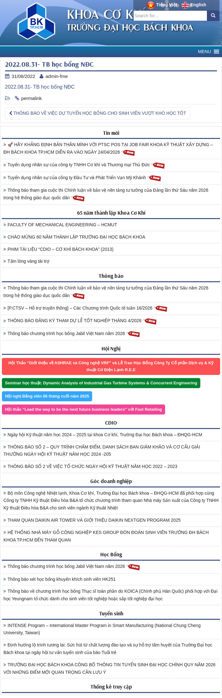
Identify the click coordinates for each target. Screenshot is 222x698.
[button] (204, 51)
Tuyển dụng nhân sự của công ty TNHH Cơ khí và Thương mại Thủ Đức (84, 165)
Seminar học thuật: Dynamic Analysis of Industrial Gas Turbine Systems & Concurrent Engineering (101, 383)
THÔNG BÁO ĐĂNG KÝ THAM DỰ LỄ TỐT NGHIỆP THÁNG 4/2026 (80, 321)
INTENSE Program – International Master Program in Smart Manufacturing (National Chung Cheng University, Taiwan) (102, 629)
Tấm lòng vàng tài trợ (26, 261)
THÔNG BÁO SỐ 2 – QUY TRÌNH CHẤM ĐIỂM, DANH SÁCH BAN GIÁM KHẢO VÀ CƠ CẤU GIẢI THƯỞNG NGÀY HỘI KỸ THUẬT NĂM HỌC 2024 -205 (101, 450)
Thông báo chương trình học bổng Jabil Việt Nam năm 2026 (71, 334)
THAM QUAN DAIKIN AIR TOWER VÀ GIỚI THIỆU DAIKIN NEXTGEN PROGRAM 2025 (91, 520)
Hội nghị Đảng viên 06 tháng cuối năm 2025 (47, 396)
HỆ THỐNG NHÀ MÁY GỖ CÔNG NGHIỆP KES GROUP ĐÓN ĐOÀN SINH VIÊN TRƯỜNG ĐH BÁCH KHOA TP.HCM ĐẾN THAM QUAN (106, 536)
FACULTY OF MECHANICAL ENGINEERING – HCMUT (60, 224)
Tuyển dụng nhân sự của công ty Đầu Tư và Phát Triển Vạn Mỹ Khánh (82, 178)
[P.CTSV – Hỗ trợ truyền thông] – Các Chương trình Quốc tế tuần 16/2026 (85, 308)
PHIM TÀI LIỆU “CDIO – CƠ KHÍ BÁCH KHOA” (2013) (58, 249)
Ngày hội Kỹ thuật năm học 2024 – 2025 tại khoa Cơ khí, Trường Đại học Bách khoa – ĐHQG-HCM (102, 434)
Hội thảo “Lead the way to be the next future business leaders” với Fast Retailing (83, 409)
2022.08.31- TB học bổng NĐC (40, 87)
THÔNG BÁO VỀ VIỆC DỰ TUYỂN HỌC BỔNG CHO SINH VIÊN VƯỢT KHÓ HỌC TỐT (97, 113)
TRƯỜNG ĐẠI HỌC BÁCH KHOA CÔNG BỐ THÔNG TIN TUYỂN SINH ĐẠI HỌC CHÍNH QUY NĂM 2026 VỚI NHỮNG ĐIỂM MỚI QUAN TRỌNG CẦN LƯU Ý (109, 668)
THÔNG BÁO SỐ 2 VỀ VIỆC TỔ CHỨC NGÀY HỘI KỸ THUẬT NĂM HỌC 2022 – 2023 (90, 466)
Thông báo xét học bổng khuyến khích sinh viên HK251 (59, 579)
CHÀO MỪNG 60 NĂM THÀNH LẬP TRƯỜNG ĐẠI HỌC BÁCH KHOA (74, 236)
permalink (31, 98)
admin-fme (57, 76)
